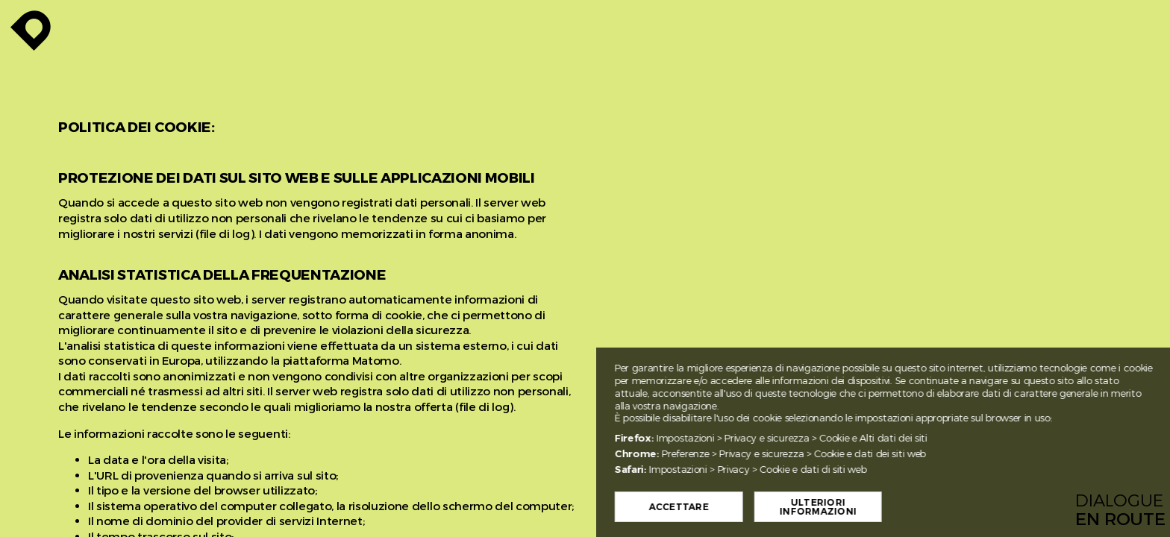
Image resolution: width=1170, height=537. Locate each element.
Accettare (724, 507)
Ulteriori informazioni (863, 507)
